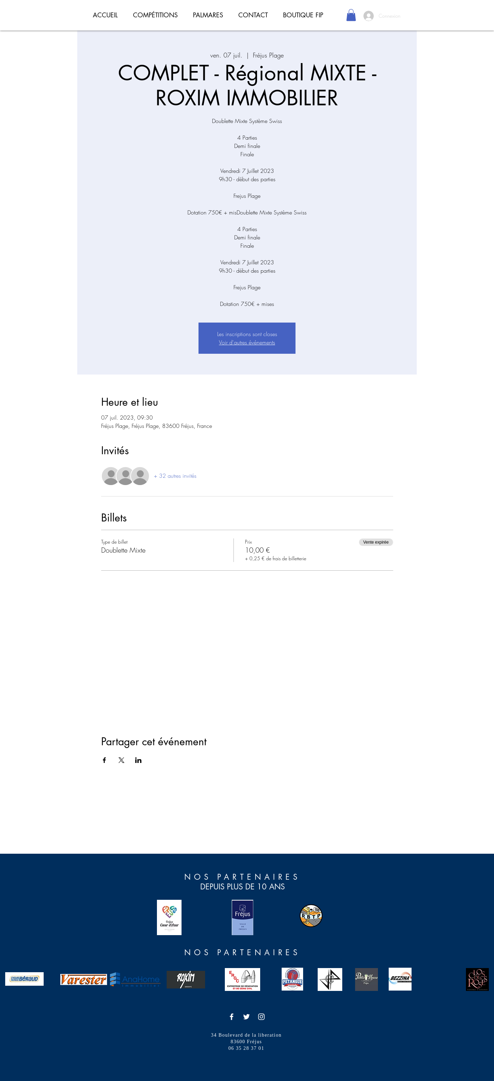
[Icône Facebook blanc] (231, 1016)
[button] (351, 15)
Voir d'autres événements (247, 342)
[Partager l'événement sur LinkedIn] (138, 760)
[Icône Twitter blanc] (246, 1016)
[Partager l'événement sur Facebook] (104, 760)
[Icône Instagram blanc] (261, 1016)
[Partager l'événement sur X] (121, 760)
